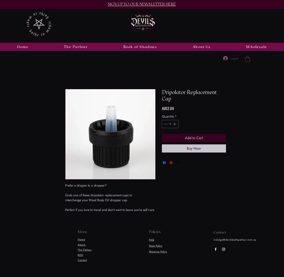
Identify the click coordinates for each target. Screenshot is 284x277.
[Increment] (175, 124)
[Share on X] (178, 162)
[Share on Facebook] (164, 162)
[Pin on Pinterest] (171, 162)
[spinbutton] (170, 124)
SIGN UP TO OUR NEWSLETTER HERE (142, 4)
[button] (247, 59)
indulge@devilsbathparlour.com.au (235, 240)
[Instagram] (223, 249)
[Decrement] (165, 124)
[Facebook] (216, 249)
